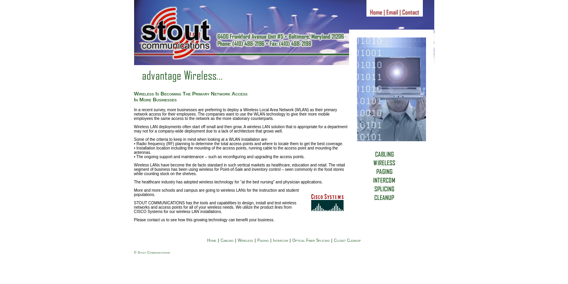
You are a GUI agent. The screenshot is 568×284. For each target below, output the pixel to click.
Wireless (245, 240)
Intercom (280, 240)
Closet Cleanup (347, 240)
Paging (263, 240)
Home (211, 240)
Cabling (227, 240)
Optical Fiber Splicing (311, 240)
